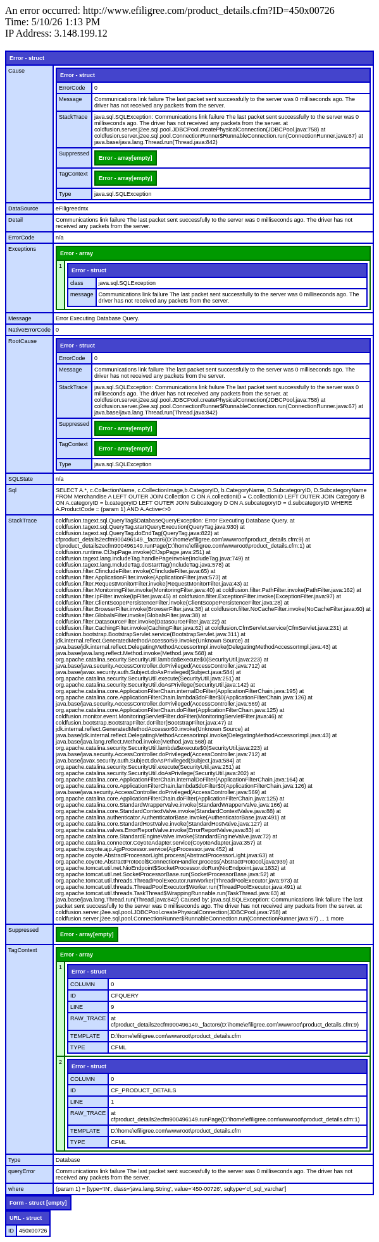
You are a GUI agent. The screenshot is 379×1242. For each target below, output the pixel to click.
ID (73, 995)
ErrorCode (72, 88)
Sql (12, 490)
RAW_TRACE (88, 1018)
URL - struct (25, 1218)
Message (70, 99)
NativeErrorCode (29, 330)
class (77, 283)
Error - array (76, 253)
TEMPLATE (85, 1036)
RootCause (22, 341)
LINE (76, 1007)
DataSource (23, 208)
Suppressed (74, 153)
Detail (15, 220)
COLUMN (82, 984)
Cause (16, 71)
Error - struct (26, 58)
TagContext (73, 174)
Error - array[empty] (125, 158)
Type (65, 194)
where (16, 1189)
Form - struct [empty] (38, 1203)
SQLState (20, 479)
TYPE (77, 1047)
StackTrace (73, 117)
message (82, 294)
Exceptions (22, 249)
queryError (21, 1171)
